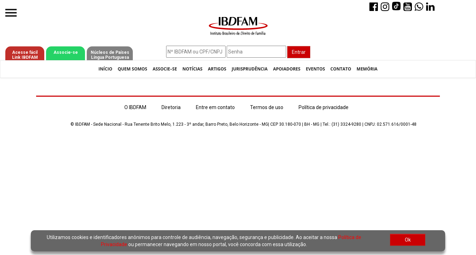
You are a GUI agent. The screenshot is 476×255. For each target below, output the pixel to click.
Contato (340, 69)
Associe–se (165, 69)
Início (105, 69)
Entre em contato (215, 107)
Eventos (315, 69)
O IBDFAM (135, 107)
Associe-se (65, 52)
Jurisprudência (249, 69)
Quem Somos (132, 69)
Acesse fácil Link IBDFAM (25, 55)
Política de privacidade (323, 107)
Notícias (192, 69)
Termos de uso (266, 107)
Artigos (217, 69)
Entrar (299, 52)
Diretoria (171, 107)
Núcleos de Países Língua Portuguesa (110, 55)
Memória (367, 69)
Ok (408, 240)
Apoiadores (286, 69)
